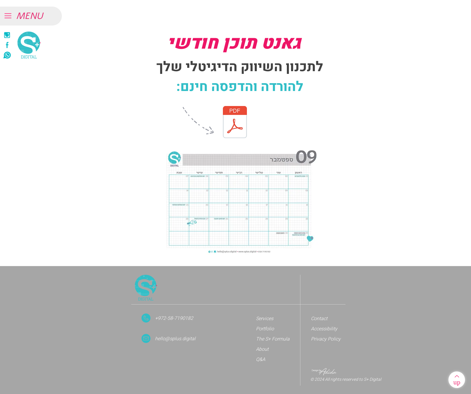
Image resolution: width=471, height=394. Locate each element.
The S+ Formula (273, 339)
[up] (456, 379)
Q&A (260, 359)
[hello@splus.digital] (180, 339)
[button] (36, 16)
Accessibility (324, 328)
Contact (319, 318)
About (262, 349)
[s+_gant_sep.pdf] (234, 123)
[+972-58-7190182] (178, 318)
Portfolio (265, 328)
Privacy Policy (326, 339)
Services (264, 318)
